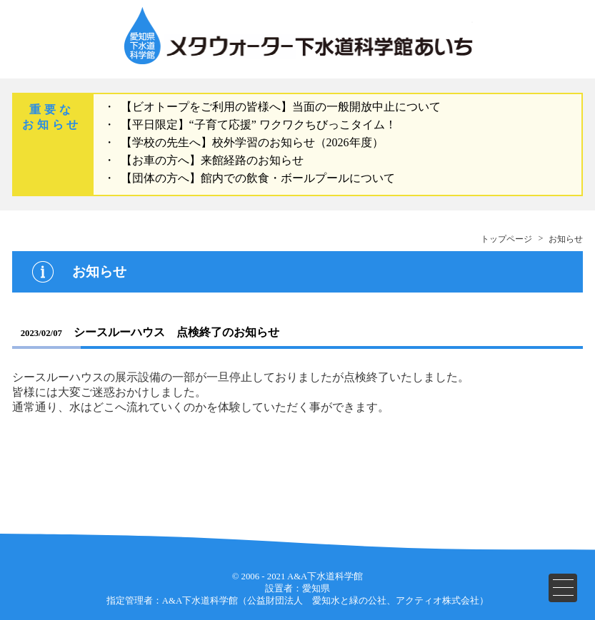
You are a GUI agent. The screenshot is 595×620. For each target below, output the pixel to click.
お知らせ (566, 239)
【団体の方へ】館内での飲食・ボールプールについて (258, 178)
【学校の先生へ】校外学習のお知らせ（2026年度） (252, 142)
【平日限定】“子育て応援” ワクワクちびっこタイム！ (258, 124)
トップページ (506, 239)
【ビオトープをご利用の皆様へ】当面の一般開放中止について (281, 107)
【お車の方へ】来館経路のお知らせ (212, 160)
